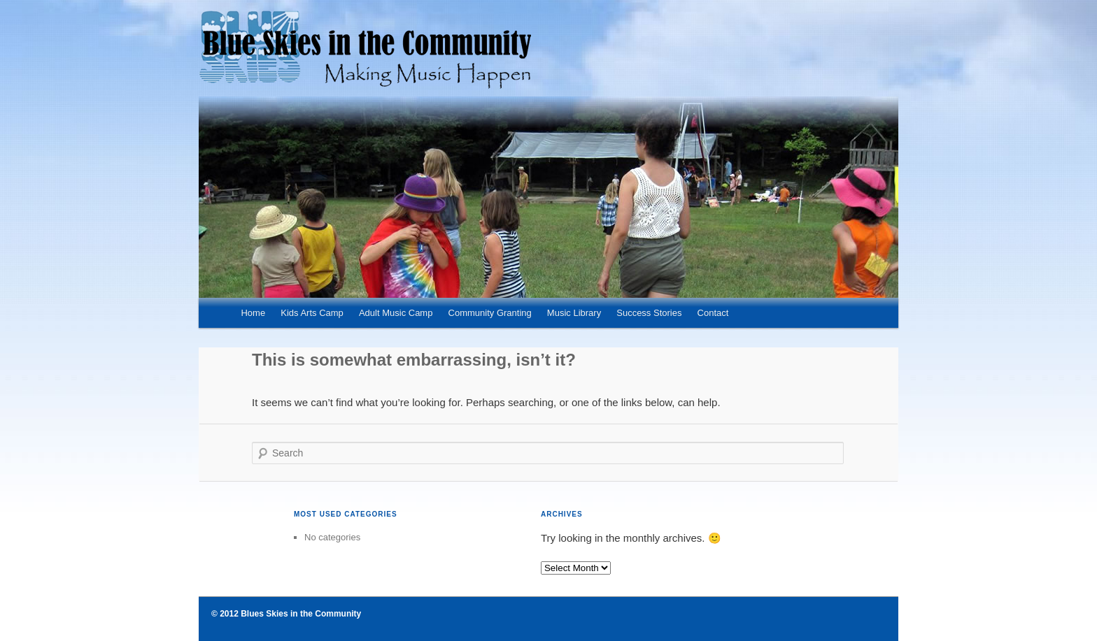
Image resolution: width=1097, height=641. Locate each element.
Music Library (574, 313)
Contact (713, 313)
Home (253, 313)
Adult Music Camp (395, 313)
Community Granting (490, 313)
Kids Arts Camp (312, 313)
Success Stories (648, 313)
